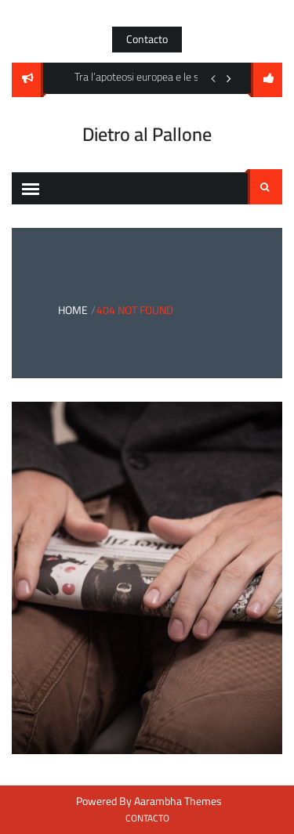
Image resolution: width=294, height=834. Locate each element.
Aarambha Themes (178, 801)
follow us (266, 80)
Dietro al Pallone (147, 134)
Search (265, 187)
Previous (213, 78)
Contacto (147, 39)
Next (229, 78)
